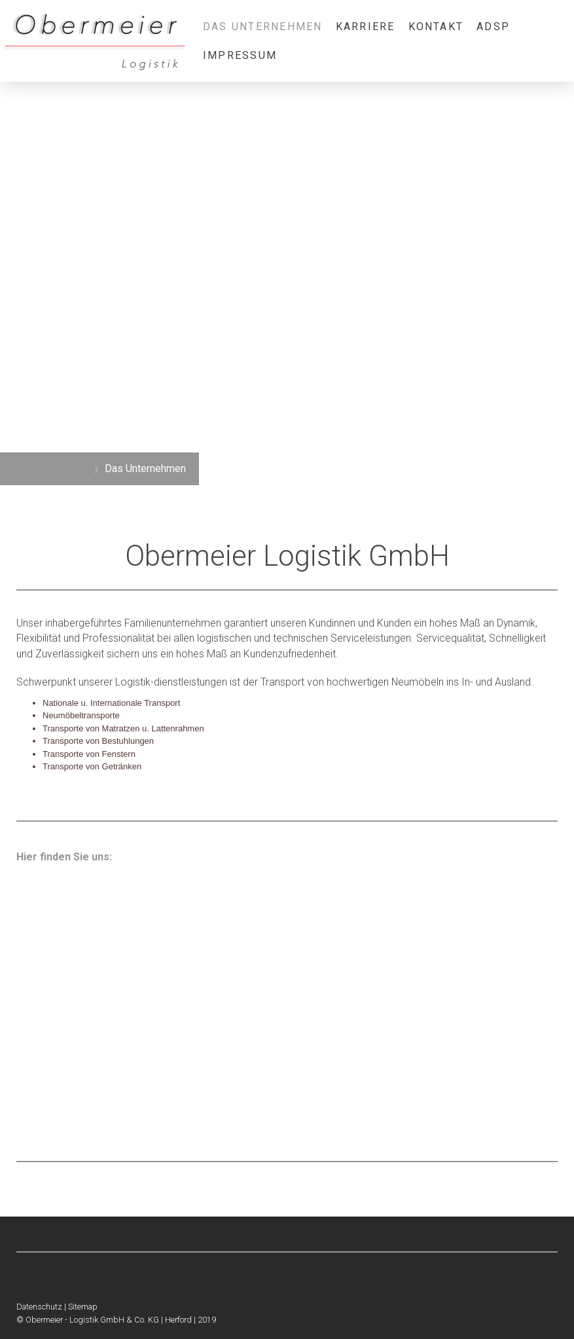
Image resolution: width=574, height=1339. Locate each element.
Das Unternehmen (263, 26)
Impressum (240, 55)
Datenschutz (39, 1306)
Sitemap (83, 1306)
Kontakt (436, 26)
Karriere (365, 26)
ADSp (493, 26)
